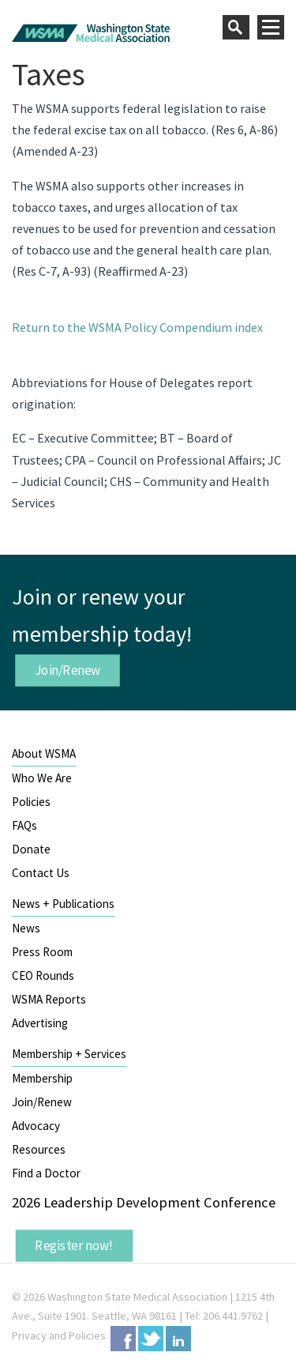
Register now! (74, 1245)
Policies (31, 801)
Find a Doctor (46, 1173)
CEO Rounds (43, 975)
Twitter (150, 1338)
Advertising (40, 1022)
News (26, 928)
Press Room (42, 951)
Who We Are (42, 777)
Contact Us (40, 872)
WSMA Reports (49, 999)
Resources (39, 1149)
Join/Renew (68, 670)
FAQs (24, 825)
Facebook (123, 1338)
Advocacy (36, 1125)
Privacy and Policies (59, 1335)
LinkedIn (178, 1338)
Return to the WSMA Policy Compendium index (137, 327)
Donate (31, 849)
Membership (42, 1078)
